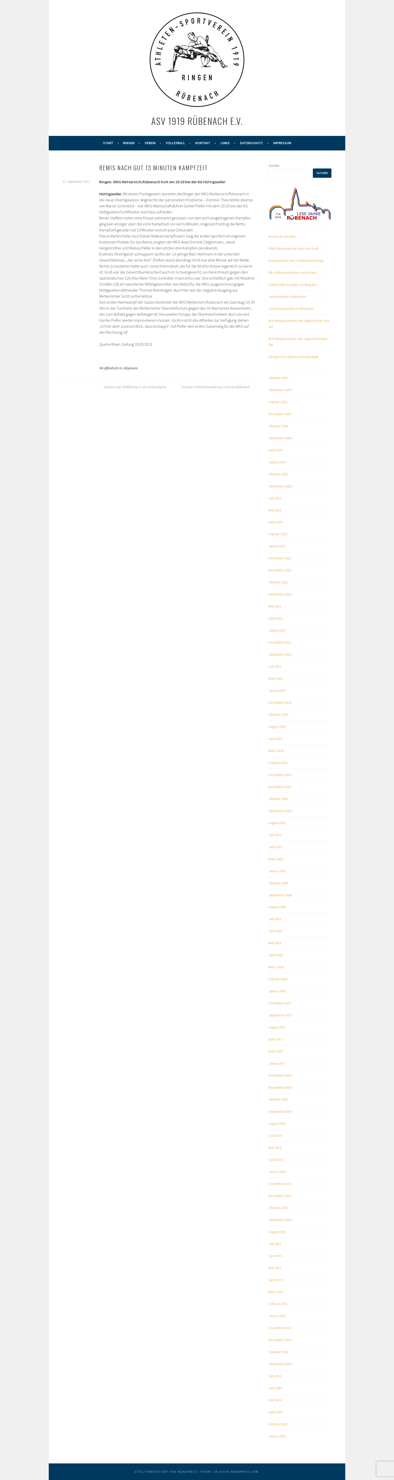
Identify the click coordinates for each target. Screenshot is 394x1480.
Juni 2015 (275, 1256)
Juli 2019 (275, 835)
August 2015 (277, 1232)
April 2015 (276, 1280)
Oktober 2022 (278, 582)
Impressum (282, 143)
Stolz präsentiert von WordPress (165, 1471)
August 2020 (277, 726)
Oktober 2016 (278, 1099)
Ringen (128, 143)
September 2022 (280, 594)
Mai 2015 (275, 1268)
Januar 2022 (277, 630)
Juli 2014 (275, 1376)
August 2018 (277, 907)
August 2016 (277, 1123)
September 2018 (280, 895)
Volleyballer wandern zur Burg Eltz (293, 284)
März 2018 (276, 967)
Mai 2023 (275, 510)
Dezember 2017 (280, 1003)
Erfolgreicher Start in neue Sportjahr (294, 357)
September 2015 (280, 1219)
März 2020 (276, 750)
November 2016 (280, 1087)
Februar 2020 (278, 762)
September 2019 (280, 811)
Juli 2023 (275, 498)
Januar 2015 (277, 1316)
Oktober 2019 (278, 799)
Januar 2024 (277, 462)
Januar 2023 (277, 546)
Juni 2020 (275, 738)
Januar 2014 (277, 1436)
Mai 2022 (275, 606)
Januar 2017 (277, 1063)
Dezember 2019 (280, 774)
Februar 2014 (278, 1424)
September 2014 (280, 1364)
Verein (150, 143)
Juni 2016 (275, 1135)
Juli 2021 (275, 666)
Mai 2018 (275, 943)
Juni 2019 (275, 847)
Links (225, 143)
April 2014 (276, 1412)
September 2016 (280, 1111)
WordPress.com (244, 1471)
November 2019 (280, 787)
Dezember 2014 (280, 1328)
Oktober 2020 (278, 714)
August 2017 (277, 1027)
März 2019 (276, 859)
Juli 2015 (275, 1244)
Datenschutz (251, 143)
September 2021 (280, 654)
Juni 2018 (275, 931)
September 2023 (280, 486)
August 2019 (277, 823)
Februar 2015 (278, 1303)
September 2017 (280, 1015)
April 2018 (276, 955)
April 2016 (276, 1159)
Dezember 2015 (280, 1183)
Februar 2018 (278, 979)
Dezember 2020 (280, 702)
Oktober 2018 (278, 883)
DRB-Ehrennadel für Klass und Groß (294, 248)
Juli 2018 (275, 919)
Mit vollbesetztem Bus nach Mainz (293, 272)
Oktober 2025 (278, 378)
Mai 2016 (275, 1147)
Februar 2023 (278, 534)
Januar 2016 (277, 1171)
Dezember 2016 (280, 1075)
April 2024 (276, 450)
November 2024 (280, 414)
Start (108, 143)
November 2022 (280, 570)
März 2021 (276, 678)
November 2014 (280, 1340)
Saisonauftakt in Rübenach (287, 296)
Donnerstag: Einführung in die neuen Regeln (132, 387)
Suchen (274, 165)
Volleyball (175, 143)
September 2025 (280, 390)
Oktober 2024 (278, 426)
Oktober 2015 (278, 1207)
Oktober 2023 (278, 474)
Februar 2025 (278, 402)
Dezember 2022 (280, 558)
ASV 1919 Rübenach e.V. (197, 120)
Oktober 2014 (278, 1352)
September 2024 (280, 438)
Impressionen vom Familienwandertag (296, 260)
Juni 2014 (275, 1388)
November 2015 (280, 1195)
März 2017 (276, 1051)
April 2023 (276, 522)
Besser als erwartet (282, 236)
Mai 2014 (275, 1400)
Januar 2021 (277, 690)
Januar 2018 (277, 991)
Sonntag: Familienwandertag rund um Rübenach (218, 387)
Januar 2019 (277, 871)
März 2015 (276, 1291)
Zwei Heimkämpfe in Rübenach (291, 308)
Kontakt (202, 143)
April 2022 (276, 618)
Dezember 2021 (280, 642)
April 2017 (276, 1039)
